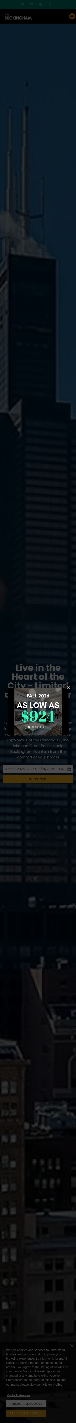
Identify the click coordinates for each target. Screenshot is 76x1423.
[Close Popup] (68, 688)
